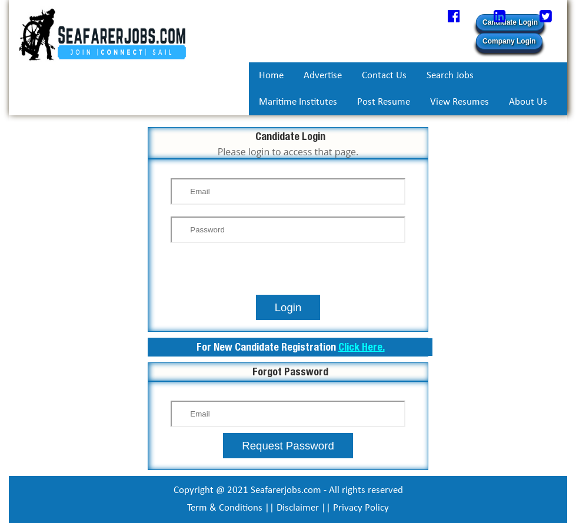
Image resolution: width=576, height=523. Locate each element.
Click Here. (361, 347)
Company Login (509, 41)
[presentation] (288, 272)
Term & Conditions (224, 508)
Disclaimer (298, 508)
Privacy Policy (361, 508)
